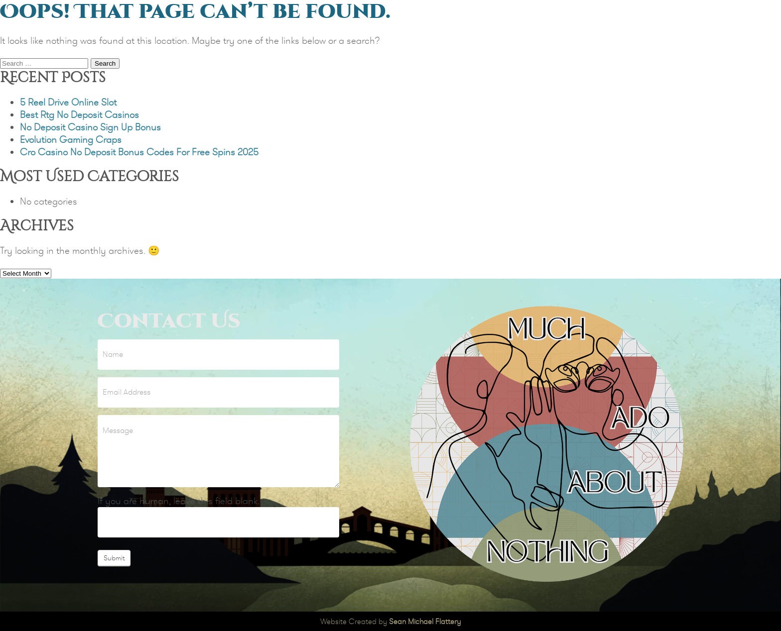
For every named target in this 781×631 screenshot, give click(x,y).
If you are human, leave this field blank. (179, 501)
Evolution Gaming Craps (71, 139)
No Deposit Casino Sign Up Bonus (90, 127)
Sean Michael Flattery (425, 621)
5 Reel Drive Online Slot (68, 102)
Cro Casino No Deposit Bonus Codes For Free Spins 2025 (139, 152)
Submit (114, 557)
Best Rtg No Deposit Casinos (79, 114)
